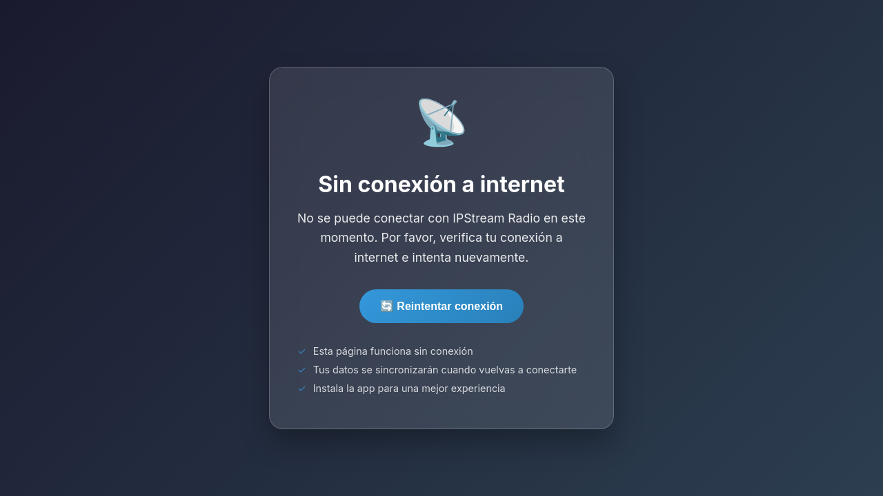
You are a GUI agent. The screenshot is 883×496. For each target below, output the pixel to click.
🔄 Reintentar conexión (441, 306)
